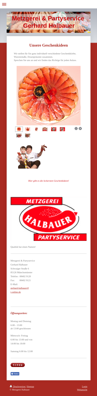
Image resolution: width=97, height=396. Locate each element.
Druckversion (18, 386)
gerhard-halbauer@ (20, 288)
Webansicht (82, 390)
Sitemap (30, 386)
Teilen (15, 374)
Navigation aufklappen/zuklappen (48, 4)
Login (84, 386)
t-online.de (16, 292)
